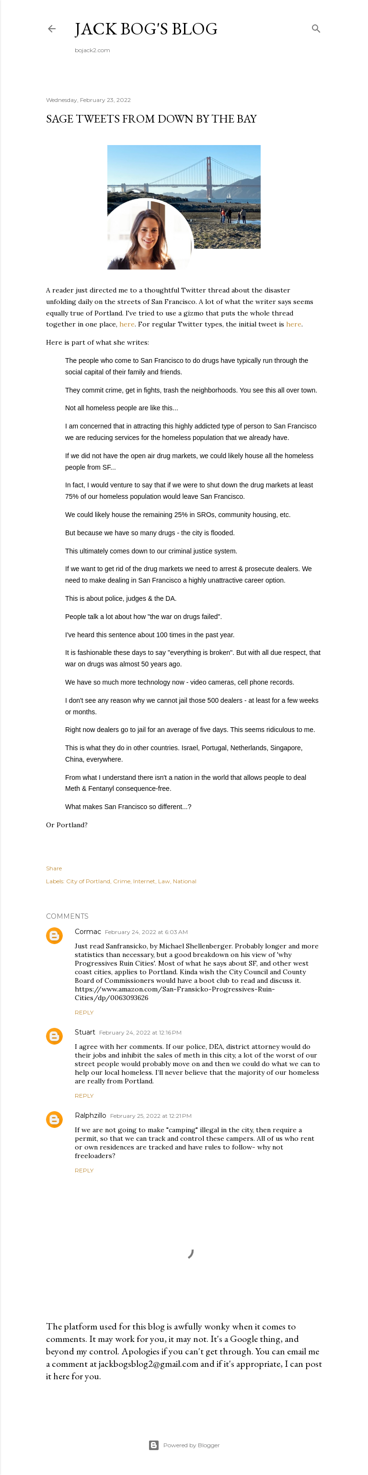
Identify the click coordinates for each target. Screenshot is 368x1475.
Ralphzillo (90, 1115)
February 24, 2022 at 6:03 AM (146, 931)
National (184, 881)
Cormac (88, 931)
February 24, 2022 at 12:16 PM (140, 1032)
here (127, 324)
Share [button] (54, 868)
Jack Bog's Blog (146, 28)
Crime (121, 881)
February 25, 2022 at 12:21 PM (151, 1115)
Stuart (85, 1032)
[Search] (316, 26)
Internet (144, 881)
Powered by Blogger (184, 1445)
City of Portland (88, 881)
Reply (84, 1012)
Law (164, 881)
